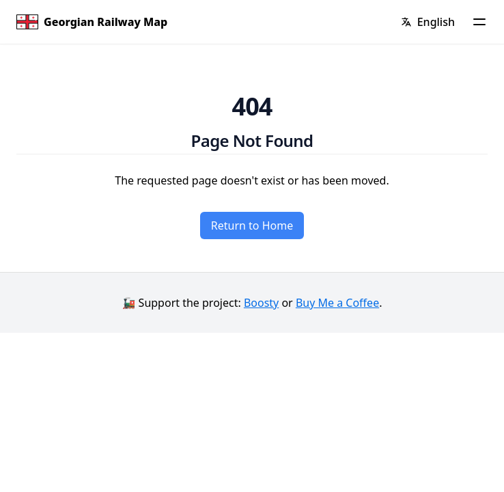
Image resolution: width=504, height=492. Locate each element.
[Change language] (427, 22)
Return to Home (252, 225)
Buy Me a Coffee (337, 302)
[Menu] (479, 22)
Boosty (261, 302)
